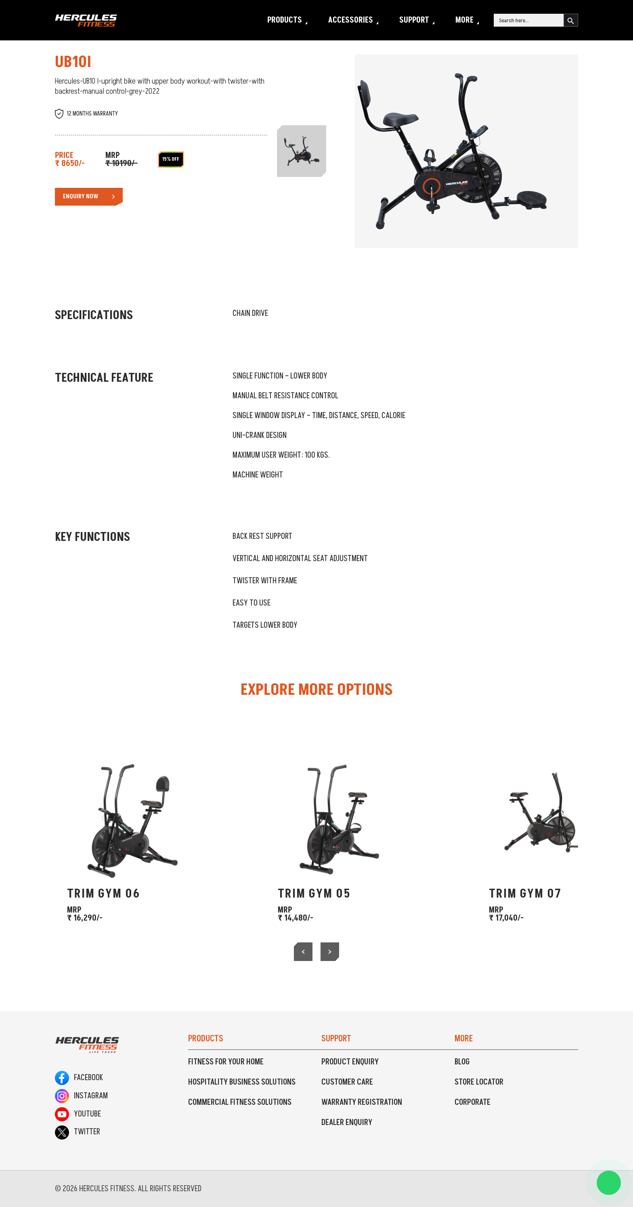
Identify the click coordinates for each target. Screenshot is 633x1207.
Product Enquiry (350, 1062)
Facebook (79, 1077)
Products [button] (284, 20)
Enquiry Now (81, 196)
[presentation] (303, 951)
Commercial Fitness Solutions (239, 1102)
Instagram (81, 1096)
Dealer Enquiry (346, 1122)
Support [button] (414, 20)
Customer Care (347, 1082)
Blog (462, 1062)
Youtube (78, 1114)
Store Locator (479, 1082)
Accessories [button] (350, 20)
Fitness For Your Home (226, 1062)
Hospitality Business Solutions (242, 1082)
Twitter (77, 1132)
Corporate (472, 1102)
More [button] (464, 20)
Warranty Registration (361, 1102)
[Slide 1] (301, 151)
